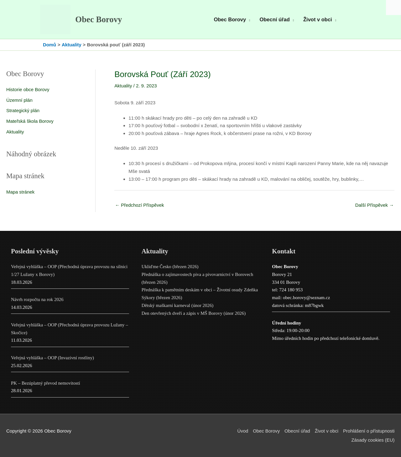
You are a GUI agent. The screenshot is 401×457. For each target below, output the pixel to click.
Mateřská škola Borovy (30, 122)
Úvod (241, 431)
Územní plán (19, 101)
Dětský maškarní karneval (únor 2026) (178, 305)
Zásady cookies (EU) (373, 440)
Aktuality (15, 132)
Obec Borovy (99, 20)
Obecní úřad (297, 431)
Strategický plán (23, 111)
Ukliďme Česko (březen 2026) (170, 266)
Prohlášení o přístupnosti (369, 431)
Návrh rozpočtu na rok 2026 (37, 300)
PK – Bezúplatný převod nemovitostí (46, 383)
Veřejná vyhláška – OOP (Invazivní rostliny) (53, 358)
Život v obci (326, 431)
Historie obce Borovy (27, 90)
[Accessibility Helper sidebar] (393, 7)
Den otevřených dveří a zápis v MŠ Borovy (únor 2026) (194, 313)
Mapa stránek (20, 192)
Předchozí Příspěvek (139, 205)
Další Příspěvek (374, 205)
